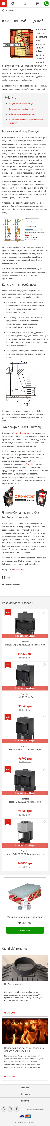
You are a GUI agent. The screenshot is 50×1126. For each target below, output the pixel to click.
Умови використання (35, 1109)
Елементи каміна (12, 584)
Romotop (30, 464)
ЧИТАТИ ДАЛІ (9, 1013)
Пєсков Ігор (18, 569)
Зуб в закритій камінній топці (22, 114)
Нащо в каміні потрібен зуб (21, 103)
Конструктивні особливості (21, 109)
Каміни (10, 10)
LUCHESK (31, 1122)
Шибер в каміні (13, 984)
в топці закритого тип (24, 433)
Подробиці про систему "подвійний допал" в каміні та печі (24, 1049)
